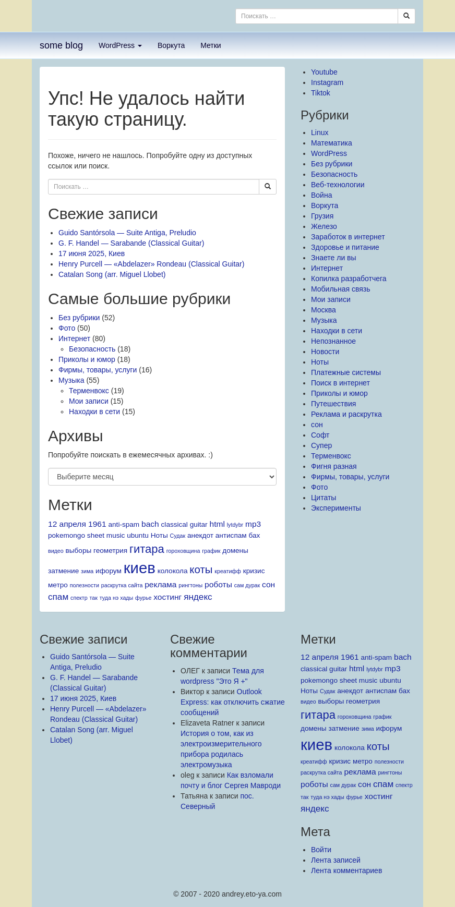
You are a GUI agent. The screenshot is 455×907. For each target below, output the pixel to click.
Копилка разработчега (349, 278)
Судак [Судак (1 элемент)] (177, 536)
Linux (319, 132)
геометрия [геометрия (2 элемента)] (110, 550)
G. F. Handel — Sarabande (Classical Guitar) (131, 243)
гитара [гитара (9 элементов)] (146, 548)
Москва (323, 310)
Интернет (74, 338)
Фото (66, 328)
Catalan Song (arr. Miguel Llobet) (111, 274)
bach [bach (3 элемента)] (150, 523)
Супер (321, 445)
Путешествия (333, 404)
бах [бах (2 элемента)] (254, 535)
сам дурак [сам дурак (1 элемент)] (247, 585)
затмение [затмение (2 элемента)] (63, 571)
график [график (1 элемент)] (211, 551)
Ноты (320, 362)
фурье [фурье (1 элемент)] (143, 598)
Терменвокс (89, 390)
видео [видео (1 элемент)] (56, 551)
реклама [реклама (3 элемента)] (160, 584)
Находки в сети (94, 411)
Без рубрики (79, 317)
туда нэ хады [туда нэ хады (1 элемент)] (116, 598)
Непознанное (333, 341)
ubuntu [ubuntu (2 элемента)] (138, 535)
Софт (320, 435)
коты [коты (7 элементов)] (200, 569)
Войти (321, 849)
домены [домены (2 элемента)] (235, 550)
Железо (324, 226)
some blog (61, 45)
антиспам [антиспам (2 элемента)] (231, 535)
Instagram (327, 82)
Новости (325, 351)
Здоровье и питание (345, 247)
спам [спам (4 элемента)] (58, 596)
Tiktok (320, 93)
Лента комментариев (346, 870)
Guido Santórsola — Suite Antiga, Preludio (127, 232)
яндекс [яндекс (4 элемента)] (198, 596)
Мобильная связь (340, 289)
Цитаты (323, 497)
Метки (210, 45)
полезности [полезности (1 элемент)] (84, 585)
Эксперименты (336, 508)
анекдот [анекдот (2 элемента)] (200, 535)
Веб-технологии (337, 184)
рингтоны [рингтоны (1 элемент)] (190, 585)
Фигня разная (334, 466)
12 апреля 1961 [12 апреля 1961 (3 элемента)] (77, 523)
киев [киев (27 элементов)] (139, 567)
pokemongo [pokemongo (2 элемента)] (66, 535)
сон (317, 424)
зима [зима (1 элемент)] (87, 571)
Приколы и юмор (86, 359)
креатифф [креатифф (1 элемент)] (227, 571)
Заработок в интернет (348, 237)
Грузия (322, 216)
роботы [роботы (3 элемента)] (218, 584)
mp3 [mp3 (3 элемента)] (253, 523)
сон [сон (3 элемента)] (268, 584)
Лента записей (336, 860)
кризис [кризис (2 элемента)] (254, 571)
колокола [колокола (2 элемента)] (173, 571)
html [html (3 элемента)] (217, 523)
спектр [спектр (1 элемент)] (79, 598)
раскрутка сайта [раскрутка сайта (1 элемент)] (122, 585)
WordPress (120, 45)
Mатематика (331, 143)
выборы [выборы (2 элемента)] (79, 550)
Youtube (324, 72)
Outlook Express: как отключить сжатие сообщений (233, 702)
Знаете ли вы (333, 257)
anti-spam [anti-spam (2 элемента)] (124, 524)
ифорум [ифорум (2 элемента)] (108, 571)
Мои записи (89, 401)
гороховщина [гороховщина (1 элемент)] (183, 551)
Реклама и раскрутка (346, 414)
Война (321, 195)
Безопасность (92, 349)
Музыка (71, 380)
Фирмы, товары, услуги (97, 370)
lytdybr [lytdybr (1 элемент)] (235, 525)
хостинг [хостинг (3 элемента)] (167, 596)
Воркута (171, 45)
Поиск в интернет (340, 383)
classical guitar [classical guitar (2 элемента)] (184, 524)
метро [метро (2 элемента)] (58, 585)
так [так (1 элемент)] (94, 598)
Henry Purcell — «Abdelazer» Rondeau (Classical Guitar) (151, 264)
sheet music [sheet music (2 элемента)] (106, 535)
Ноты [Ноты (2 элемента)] (159, 535)
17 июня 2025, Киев (91, 253)
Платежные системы (346, 372)
